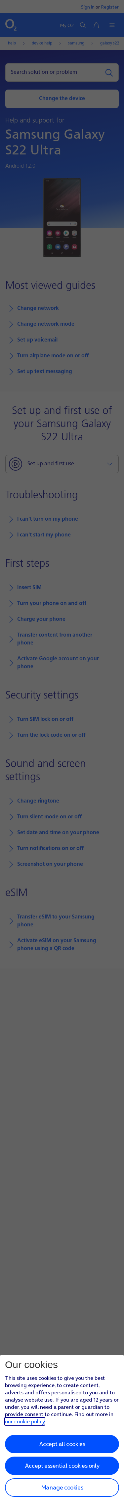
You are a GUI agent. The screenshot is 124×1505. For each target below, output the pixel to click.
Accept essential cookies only (62, 1466)
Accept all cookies (62, 1444)
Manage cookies (62, 1487)
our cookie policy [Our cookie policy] (25, 1421)
